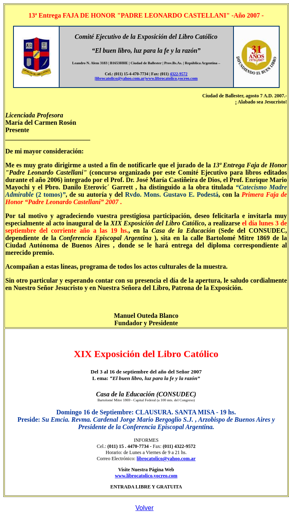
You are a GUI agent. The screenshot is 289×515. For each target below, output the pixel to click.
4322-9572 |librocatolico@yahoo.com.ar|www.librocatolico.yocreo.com (146, 76)
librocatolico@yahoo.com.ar (166, 458)
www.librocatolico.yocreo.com (146, 476)
